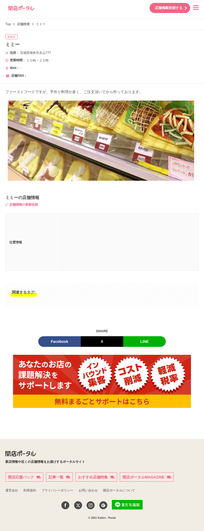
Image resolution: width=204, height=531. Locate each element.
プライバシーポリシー (57, 490)
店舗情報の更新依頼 (21, 204)
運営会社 (11, 490)
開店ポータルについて (119, 490)
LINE (144, 341)
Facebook (59, 341)
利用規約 (29, 490)
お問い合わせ (88, 490)
